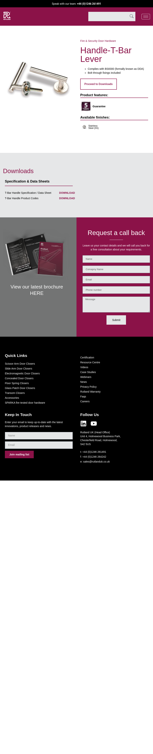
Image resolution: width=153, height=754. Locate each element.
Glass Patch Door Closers (20, 388)
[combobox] (108, 16)
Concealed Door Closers (19, 378)
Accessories (12, 397)
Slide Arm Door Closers (18, 368)
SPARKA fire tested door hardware (25, 402)
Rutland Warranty (90, 391)
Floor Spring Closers (17, 383)
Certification (87, 357)
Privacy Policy (88, 386)
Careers (85, 401)
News (83, 381)
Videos (84, 367)
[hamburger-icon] (146, 16)
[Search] (131, 16)
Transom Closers (15, 392)
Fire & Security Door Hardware (98, 40)
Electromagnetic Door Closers (22, 373)
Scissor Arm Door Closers (20, 363)
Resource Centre (90, 362)
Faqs (83, 396)
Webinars (85, 377)
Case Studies (88, 372)
